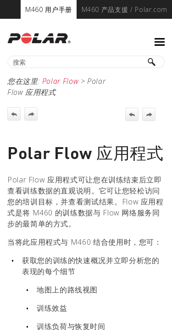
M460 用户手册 (48, 9)
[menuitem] (49, 9)
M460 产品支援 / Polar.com (124, 9)
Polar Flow (60, 81)
